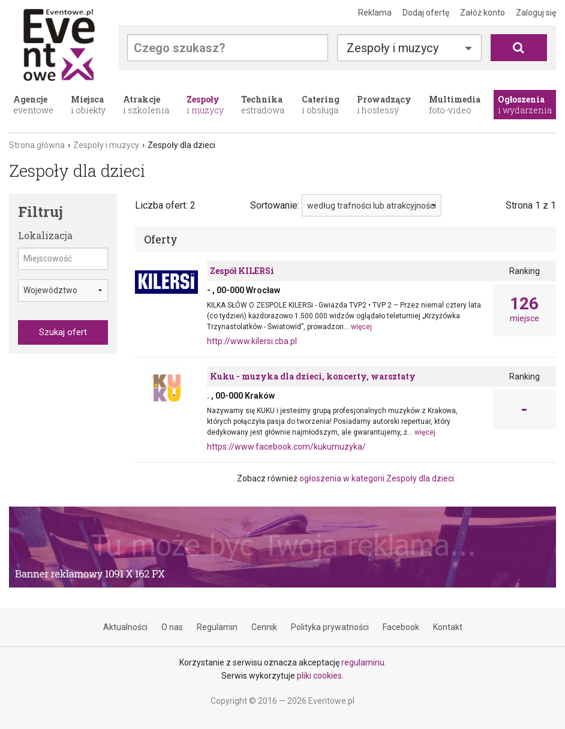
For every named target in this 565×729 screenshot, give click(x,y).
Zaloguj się (536, 12)
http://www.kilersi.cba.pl (252, 341)
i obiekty (88, 105)
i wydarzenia (525, 105)
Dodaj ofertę (425, 12)
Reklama (375, 12)
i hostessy (384, 105)
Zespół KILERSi (242, 270)
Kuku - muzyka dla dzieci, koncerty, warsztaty (313, 376)
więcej (361, 327)
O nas (172, 627)
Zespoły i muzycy (392, 48)
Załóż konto (482, 12)
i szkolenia (146, 105)
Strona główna (37, 145)
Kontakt (447, 627)
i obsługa (320, 105)
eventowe (33, 105)
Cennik (264, 627)
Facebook (401, 627)
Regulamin (217, 627)
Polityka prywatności (330, 627)
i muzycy (205, 105)
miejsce (524, 309)
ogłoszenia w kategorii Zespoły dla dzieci (376, 478)
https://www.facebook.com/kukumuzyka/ (286, 446)
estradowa (262, 105)
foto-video (454, 105)
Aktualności (125, 627)
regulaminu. (363, 662)
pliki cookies (319, 675)
